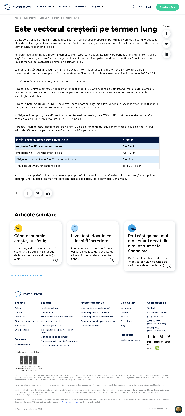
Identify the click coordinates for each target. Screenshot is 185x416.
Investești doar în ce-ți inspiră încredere (92, 238)
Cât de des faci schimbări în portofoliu (59, 341)
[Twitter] (168, 336)
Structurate (20, 325)
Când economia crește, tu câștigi (31, 238)
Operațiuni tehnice (90, 325)
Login (149, 7)
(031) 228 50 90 (155, 316)
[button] (178, 409)
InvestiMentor (30, 17)
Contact (151, 308)
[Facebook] (148, 336)
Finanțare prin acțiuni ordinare (95, 312)
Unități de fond (22, 329)
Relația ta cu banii (49, 308)
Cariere (124, 312)
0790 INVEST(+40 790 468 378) (156, 329)
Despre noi (126, 308)
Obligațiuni (20, 316)
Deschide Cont (168, 7)
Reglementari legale (70, 402)
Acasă (18, 17)
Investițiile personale (51, 321)
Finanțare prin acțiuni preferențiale (97, 316)
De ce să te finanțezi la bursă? (95, 308)
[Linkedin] (154, 336)
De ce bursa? (47, 312)
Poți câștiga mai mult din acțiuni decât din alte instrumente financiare (149, 243)
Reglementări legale (130, 340)
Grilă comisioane (22, 344)
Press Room (126, 321)
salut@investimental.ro (158, 312)
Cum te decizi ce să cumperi (54, 336)
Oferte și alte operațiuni (26, 321)
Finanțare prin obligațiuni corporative (98, 321)
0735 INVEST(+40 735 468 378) (156, 322)
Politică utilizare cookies (159, 409)
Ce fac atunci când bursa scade (56, 345)
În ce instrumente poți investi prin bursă (57, 331)
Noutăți (124, 316)
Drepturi (18, 312)
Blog (123, 325)
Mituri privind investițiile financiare (57, 316)
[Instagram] (161, 336)
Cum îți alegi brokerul (51, 325)
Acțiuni (18, 308)
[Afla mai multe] (55, 260)
